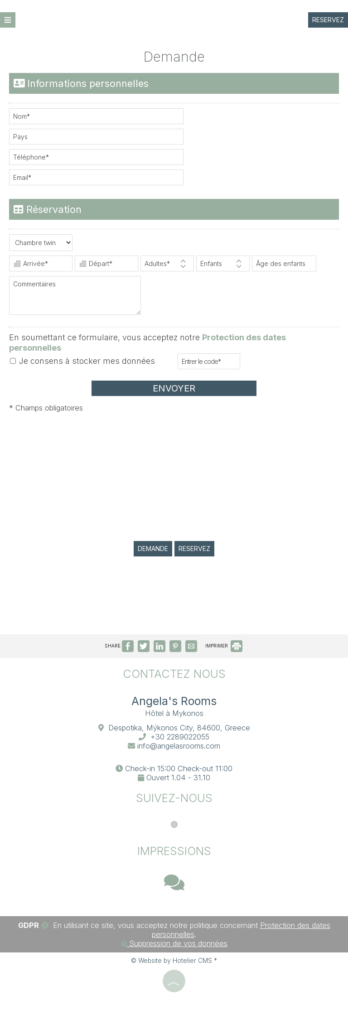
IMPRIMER (223, 645)
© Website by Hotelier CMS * (174, 960)
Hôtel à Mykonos (174, 713)
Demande (153, 548)
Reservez (328, 20)
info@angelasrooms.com (178, 745)
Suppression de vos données (174, 943)
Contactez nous (174, 674)
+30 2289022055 (179, 736)
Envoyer (174, 388)
